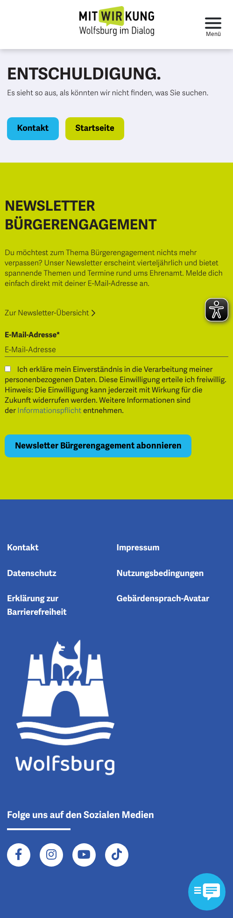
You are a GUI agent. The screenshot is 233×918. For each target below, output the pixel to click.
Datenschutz (31, 574)
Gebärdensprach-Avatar (163, 599)
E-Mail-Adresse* (32, 335)
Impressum (138, 548)
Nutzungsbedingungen (160, 574)
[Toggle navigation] (213, 24)
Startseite (94, 128)
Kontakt (33, 128)
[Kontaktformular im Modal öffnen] (207, 892)
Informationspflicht (49, 410)
